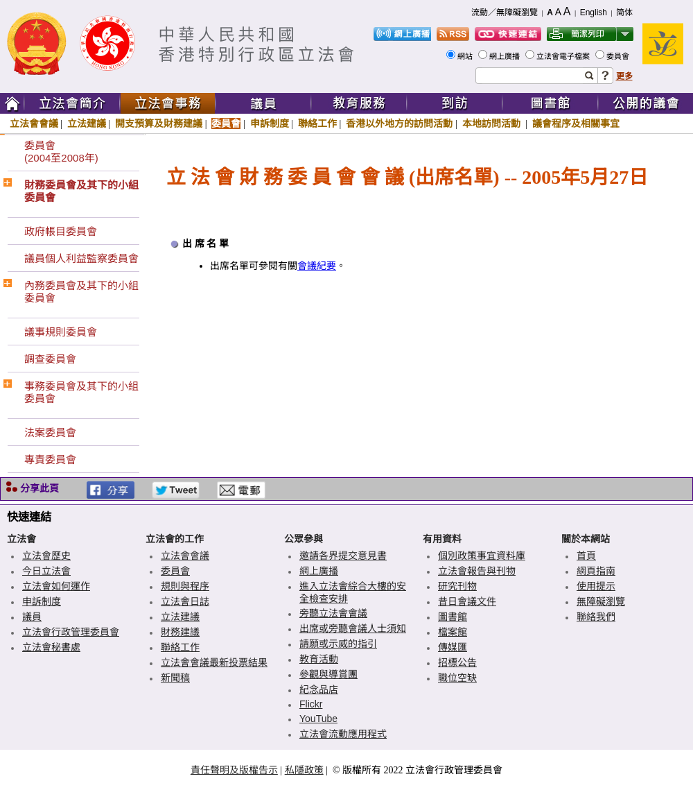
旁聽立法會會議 (333, 613)
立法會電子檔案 (564, 56)
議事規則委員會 (60, 332)
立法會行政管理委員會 (70, 631)
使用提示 (596, 586)
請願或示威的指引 (338, 643)
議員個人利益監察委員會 (81, 258)
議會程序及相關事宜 (576, 123)
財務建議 (180, 631)
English (593, 12)
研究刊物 (457, 586)
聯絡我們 (596, 616)
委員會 (618, 56)
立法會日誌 (185, 601)
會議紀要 (316, 266)
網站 (466, 56)
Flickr (310, 704)
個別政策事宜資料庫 (481, 555)
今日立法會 (46, 570)
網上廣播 (505, 56)
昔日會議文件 (467, 601)
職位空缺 (457, 677)
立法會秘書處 (51, 647)
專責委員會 (50, 459)
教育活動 (318, 658)
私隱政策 (304, 769)
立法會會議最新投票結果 (214, 662)
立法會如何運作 (56, 586)
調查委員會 (50, 359)
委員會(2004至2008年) (61, 151)
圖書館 (452, 616)
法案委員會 (50, 432)
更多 (624, 76)
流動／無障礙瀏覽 (504, 12)
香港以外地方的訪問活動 (399, 123)
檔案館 (452, 631)
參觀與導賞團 (328, 674)
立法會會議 (34, 123)
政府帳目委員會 (60, 231)
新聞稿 (175, 677)
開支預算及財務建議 (158, 123)
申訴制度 (269, 123)
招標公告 (457, 662)
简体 (624, 12)
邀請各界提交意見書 (343, 555)
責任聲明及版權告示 (234, 769)
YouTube (318, 718)
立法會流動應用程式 (343, 733)
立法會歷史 (46, 555)
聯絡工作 (317, 123)
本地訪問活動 (492, 123)
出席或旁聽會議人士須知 (352, 628)
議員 (32, 616)
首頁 (586, 555)
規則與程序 (185, 586)
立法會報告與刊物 (477, 570)
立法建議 (86, 123)
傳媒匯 (452, 647)
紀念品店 (318, 689)
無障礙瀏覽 (601, 601)
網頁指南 (596, 570)
